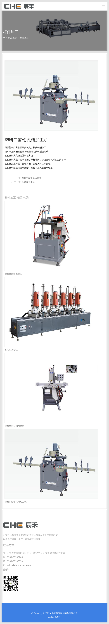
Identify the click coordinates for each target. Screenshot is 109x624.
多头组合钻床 (11, 349)
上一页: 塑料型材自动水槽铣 (27, 178)
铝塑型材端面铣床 (13, 273)
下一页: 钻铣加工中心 (24, 182)
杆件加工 (24, 37)
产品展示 (12, 37)
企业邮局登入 (54, 617)
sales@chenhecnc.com (19, 565)
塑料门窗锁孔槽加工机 (15, 501)
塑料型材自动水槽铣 (14, 425)
